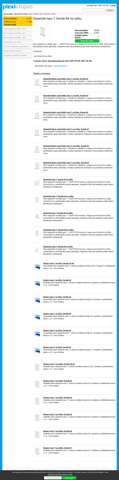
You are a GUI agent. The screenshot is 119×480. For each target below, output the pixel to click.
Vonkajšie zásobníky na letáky (15, 55)
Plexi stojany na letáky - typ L (15, 33)
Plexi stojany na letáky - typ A (15, 29)
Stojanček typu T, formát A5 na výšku (58, 230)
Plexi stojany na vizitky (12, 42)
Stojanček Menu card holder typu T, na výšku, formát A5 (66, 163)
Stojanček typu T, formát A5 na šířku (58, 213)
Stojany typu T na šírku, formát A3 (57, 280)
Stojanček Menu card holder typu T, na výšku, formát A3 (66, 129)
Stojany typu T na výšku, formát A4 (57, 398)
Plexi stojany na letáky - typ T (23, 14)
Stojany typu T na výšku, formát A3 (57, 381)
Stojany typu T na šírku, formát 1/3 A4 (58, 263)
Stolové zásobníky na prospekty (16, 46)
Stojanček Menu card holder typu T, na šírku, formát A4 (65, 96)
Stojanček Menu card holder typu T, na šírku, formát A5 (65, 112)
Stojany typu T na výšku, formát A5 (57, 414)
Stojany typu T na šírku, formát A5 (57, 314)
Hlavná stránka (8, 14)
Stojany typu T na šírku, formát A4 (57, 297)
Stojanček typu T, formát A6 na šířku (58, 247)
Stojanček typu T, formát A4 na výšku (58, 196)
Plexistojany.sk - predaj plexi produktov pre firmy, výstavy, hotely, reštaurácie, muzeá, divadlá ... (18, 7)
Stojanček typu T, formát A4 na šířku (58, 179)
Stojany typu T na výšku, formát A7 (57, 448)
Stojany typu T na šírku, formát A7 (57, 347)
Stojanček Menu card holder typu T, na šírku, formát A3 (65, 79)
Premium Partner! (60, 66)
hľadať (110, 10)
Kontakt (113, 5)
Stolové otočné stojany (12, 51)
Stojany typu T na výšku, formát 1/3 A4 (59, 364)
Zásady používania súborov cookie (60, 474)
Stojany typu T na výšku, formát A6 (57, 431)
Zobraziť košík (10, 24)
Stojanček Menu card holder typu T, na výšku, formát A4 (66, 146)
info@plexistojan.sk (56, 61)
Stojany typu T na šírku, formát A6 (57, 330)
